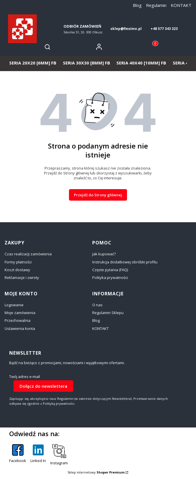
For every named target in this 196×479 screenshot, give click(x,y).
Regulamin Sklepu (108, 312)
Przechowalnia (17, 320)
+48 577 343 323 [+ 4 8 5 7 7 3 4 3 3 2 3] (164, 28)
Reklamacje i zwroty (22, 277)
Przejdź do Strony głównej (98, 194)
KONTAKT (181, 5)
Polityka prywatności (110, 277)
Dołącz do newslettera (43, 386)
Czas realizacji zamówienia (28, 253)
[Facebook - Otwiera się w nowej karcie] (17, 454)
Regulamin (156, 5)
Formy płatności (18, 262)
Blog (137, 5)
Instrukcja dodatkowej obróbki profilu (124, 262)
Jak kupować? (104, 253)
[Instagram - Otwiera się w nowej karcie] (59, 454)
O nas (97, 304)
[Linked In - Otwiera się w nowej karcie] (38, 454)
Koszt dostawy (17, 269)
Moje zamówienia (20, 312)
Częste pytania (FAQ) (110, 269)
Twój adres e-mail (24, 376)
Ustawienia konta (20, 328)
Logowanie (14, 304)
